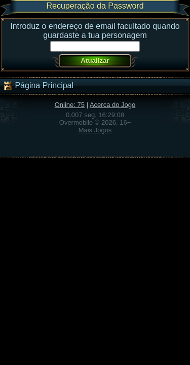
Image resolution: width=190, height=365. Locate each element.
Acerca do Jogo (112, 104)
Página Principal (38, 86)
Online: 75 (70, 104)
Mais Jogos (95, 130)
